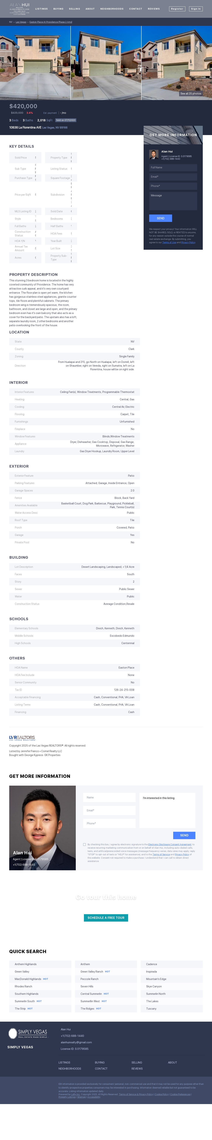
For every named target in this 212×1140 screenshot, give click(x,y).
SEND (184, 835)
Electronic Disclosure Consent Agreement (169, 844)
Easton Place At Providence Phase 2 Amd (51, 22)
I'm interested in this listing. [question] (167, 810)
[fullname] (173, 167)
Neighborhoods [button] (112, 9)
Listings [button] (41, 9)
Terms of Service (161, 854)
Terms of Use (169, 242)
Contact (135, 9)
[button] (77, 1062)
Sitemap (81, 1097)
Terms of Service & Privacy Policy (136, 1094)
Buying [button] (58, 9)
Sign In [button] (196, 9)
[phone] (173, 186)
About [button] (90, 9)
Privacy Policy (188, 242)
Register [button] (177, 9)
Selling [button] (74, 9)
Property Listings (67, 1097)
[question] (173, 201)
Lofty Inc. (75, 1094)
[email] (173, 177)
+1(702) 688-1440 (170, 159)
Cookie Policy (162, 1094)
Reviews (154, 9)
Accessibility (93, 1097)
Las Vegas (21, 22)
